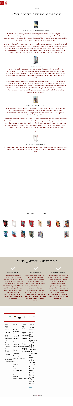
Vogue (37, 399)
